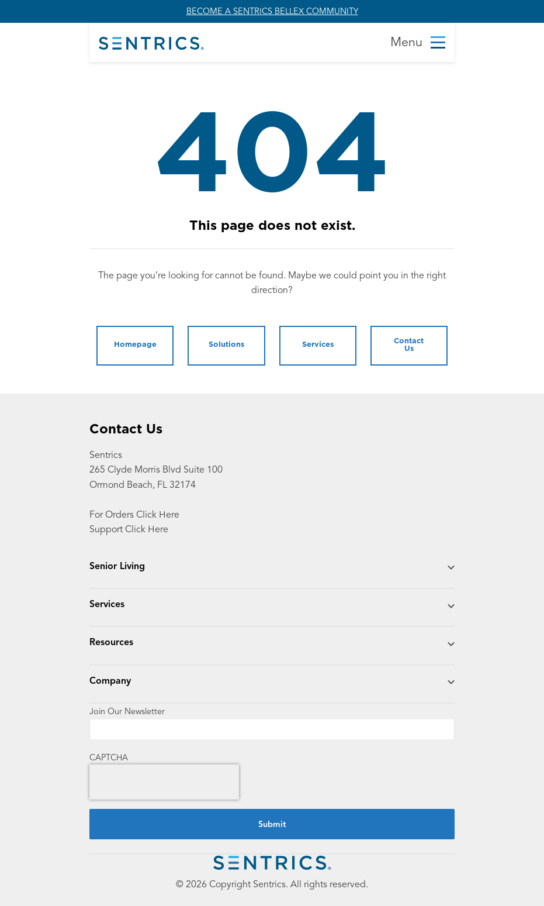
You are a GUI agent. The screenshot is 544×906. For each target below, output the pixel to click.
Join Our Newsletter (127, 711)
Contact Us (409, 345)
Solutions (226, 345)
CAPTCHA (108, 757)
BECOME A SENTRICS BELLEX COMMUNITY (272, 11)
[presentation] (164, 782)
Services (318, 345)
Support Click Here (128, 529)
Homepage (135, 345)
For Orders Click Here (134, 514)
